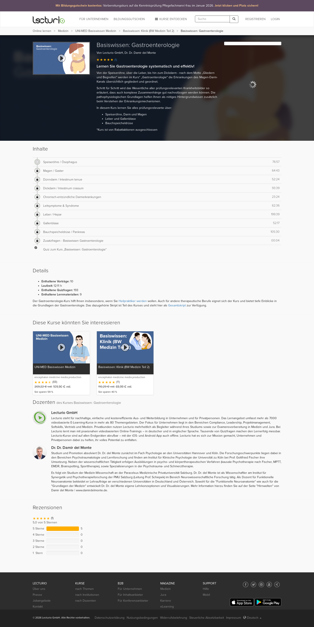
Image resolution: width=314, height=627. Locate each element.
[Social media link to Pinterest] (261, 584)
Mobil (206, 595)
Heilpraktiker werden (133, 301)
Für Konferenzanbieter (133, 601)
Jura (163, 595)
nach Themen (84, 589)
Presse (37, 595)
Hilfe (206, 589)
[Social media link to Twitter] (253, 584)
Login (275, 19)
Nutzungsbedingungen (142, 618)
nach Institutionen (87, 595)
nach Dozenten (85, 601)
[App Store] (242, 602)
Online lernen (42, 31)
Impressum (233, 618)
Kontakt (38, 606)
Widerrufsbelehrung (173, 618)
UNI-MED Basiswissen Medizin (95, 31)
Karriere (165, 601)
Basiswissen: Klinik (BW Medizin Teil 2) (148, 31)
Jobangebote (42, 601)
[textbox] (212, 19)
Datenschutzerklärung (110, 618)
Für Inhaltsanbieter (130, 595)
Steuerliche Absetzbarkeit (206, 618)
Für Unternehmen (130, 589)
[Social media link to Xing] (277, 584)
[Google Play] (268, 602)
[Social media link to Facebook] (245, 584)
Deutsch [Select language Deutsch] (252, 618)
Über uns (39, 589)
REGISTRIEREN (255, 19)
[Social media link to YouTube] (269, 584)
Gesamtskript (177, 305)
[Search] (234, 19)
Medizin (63, 31)
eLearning (167, 606)
